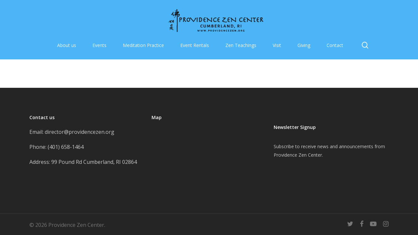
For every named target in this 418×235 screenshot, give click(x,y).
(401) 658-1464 (66, 146)
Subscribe (284, 146)
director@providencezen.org (79, 131)
